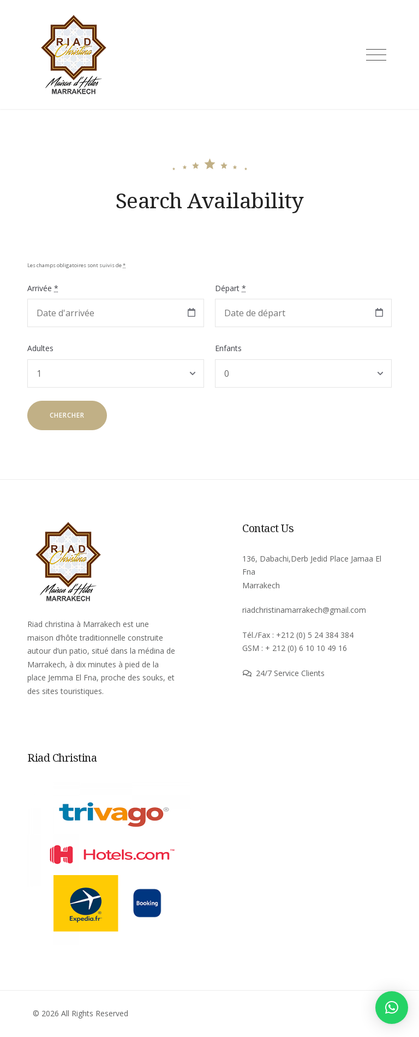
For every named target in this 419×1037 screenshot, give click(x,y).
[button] (391, 1007)
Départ (230, 288)
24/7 (265, 673)
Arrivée (42, 288)
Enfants (228, 348)
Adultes (40, 348)
